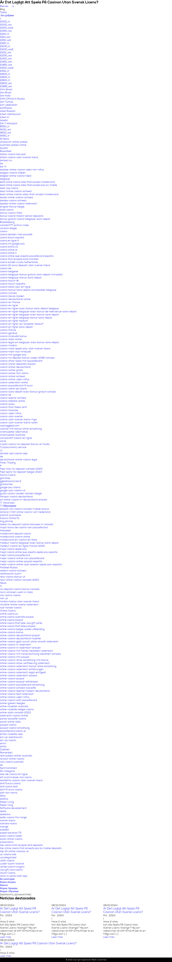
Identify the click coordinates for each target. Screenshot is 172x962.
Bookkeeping (7, 222)
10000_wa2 (6, 27)
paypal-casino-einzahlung (15, 727)
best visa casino (9, 188)
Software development (13, 808)
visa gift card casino (11, 869)
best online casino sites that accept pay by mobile (28, 185)
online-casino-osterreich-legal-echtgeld (23, 672)
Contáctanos (156, 5)
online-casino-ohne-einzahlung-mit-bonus (24, 660)
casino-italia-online (11, 339)
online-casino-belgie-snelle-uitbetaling (22, 629)
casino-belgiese (9, 271)
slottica (4, 798)
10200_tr (5, 46)
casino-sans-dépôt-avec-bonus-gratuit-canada (28, 391)
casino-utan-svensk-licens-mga (18, 419)
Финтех (4, 885)
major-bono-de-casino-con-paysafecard (24, 527)
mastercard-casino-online (15, 536)
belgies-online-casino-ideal (15, 175)
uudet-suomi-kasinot (12, 863)
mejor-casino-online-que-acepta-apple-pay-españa (31, 564)
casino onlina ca (9, 246)
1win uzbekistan (8, 104)
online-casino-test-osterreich (17, 694)
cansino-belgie (8, 228)
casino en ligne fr (9, 240)
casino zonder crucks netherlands (19, 262)
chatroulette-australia (12, 434)
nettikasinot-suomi (10, 573)
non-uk (4, 598)
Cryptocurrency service (13, 447)
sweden (4, 829)
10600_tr (5, 74)
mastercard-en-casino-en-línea (18, 539)
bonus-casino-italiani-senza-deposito (21, 215)
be (1, 163)
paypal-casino (8, 724)
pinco (3, 743)
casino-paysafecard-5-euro (16, 385)
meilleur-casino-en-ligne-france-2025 (22, 545)
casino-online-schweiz (12, 376)
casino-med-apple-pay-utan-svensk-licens (25, 348)
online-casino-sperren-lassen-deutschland (25, 690)
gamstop (5, 478)
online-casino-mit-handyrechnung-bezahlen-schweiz (30, 653)
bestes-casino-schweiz (13, 200)
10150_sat (5, 40)
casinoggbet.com (9, 425)
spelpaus (5, 814)
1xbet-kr (4, 117)
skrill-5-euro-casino (11, 789)
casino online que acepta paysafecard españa (26, 256)
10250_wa (6, 55)
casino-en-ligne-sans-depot (16, 326)
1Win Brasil (6, 89)
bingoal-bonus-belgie (12, 206)
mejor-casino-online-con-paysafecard (22, 558)
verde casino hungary (12, 866)
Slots (3, 795)
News (3, 582)
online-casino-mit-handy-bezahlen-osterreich (26, 650)
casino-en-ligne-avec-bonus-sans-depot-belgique (29, 308)
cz (1, 450)
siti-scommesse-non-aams (16, 777)
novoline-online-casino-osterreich (19, 604)
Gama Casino (8, 475)
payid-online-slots (10, 721)
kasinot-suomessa (10, 515)
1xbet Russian (7, 111)
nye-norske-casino (10, 607)
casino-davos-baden (12, 296)
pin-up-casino (8, 740)
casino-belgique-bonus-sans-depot (20, 277)
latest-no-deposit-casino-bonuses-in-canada (26, 524)
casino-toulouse (9, 410)
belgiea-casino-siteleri (13, 172)
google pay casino (10, 487)
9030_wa (5, 129)
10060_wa (6, 30)
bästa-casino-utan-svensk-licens (19, 157)
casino (3, 231)
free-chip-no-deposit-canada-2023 (21, 468)
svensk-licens (7, 820)
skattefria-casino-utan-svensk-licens (21, 780)
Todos (3, 12)
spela (3, 811)
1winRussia (6, 107)
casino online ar (9, 249)
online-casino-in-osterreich (15, 644)
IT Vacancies (7, 502)
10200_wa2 (6, 49)
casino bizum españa (12, 237)
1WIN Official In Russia (12, 98)
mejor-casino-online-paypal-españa (21, 561)
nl (1, 586)
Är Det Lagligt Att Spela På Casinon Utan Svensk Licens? (20, 910)
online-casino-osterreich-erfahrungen (22, 669)
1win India (5, 95)
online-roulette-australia (14, 706)
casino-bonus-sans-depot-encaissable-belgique (28, 289)
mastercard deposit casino (15, 533)
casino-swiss (7, 404)
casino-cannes (8, 293)
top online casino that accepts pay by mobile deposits (30, 848)
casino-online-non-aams (14, 373)
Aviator (4, 148)
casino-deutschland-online (15, 299)
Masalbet (5, 530)
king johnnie (6, 521)
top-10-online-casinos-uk (14, 851)
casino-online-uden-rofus (14, 379)
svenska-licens (8, 823)
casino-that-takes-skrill (13, 407)
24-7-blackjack (8, 123)
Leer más (5, 937)
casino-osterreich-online (14, 382)
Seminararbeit (8, 768)
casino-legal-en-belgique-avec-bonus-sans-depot (29, 342)
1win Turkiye (6, 101)
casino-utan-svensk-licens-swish (19, 422)
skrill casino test (9, 786)
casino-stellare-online (12, 401)
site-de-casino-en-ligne (14, 774)
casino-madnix (8, 345)
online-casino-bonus (11, 632)
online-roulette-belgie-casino (17, 709)
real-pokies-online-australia (16, 755)
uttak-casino (7, 860)
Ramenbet (6, 752)
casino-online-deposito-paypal (18, 363)
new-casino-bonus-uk (12, 576)
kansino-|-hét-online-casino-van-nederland (25, 512)
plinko (3, 746)
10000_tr (5, 21)
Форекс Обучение (9, 891)
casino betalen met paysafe (16, 234)
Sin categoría (7, 771)
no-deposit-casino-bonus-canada (19, 589)
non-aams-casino (10, 595)
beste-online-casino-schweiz (16, 197)
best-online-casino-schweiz (16, 191)
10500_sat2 (7, 67)
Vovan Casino (7, 872)
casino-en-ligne (9, 305)
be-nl (3, 166)
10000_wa (6, 24)
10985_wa (6, 86)
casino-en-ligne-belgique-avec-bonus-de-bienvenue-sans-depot (38, 311)
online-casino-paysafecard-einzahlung (22, 684)
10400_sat (6, 61)
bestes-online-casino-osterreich (18, 203)
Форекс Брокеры (8, 888)
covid (3, 441)
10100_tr (4, 33)
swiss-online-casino (11, 838)
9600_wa (5, 132)
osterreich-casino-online (14, 715)
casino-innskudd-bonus (13, 336)
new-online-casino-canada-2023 (19, 579)
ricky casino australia (11, 761)
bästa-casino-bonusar (13, 154)
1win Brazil (5, 92)
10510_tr (4, 70)
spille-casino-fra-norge (13, 817)
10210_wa (5, 52)
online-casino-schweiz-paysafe (18, 687)
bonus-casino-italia (11, 212)
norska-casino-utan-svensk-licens (19, 601)
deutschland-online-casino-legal (18, 459)
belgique (5, 178)
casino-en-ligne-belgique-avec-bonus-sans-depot (29, 314)
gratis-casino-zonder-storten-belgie (21, 493)
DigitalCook (86, 960)
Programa (138, 5)
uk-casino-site (8, 854)
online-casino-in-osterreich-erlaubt (20, 647)
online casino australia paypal (17, 616)
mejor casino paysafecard (15, 555)
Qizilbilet (4, 749)
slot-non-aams (8, 792)
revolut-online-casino (12, 758)
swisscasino (6, 842)
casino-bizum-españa (12, 283)
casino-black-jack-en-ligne (15, 286)
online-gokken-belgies (12, 703)
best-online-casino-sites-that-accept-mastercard (29, 194)
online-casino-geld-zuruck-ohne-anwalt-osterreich (29, 641)
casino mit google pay (12, 243)
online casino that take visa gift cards (21, 623)
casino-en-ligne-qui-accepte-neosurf (21, 323)
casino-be (6, 268)
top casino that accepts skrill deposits (21, 845)
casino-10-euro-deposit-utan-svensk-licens (25, 265)
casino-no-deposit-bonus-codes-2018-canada (27, 357)
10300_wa (6, 58)
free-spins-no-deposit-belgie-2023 (21, 471)
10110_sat (5, 37)
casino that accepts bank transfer (19, 259)
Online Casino (8, 610)
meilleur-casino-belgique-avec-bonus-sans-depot (29, 542)
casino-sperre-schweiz (13, 397)
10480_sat (6, 64)
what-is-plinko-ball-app (13, 875)
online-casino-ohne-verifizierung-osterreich (25, 663)
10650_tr (5, 77)
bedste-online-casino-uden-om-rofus (22, 169)
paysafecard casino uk (13, 731)
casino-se (5, 394)
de (1, 456)
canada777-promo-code (14, 225)
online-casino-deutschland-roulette (20, 638)
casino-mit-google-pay (13, 354)
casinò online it (8, 252)
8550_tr (4, 126)
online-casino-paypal (12, 678)
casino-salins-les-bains (13, 388)
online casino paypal (11, 619)
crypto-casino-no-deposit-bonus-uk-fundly (25, 444)
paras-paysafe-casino (13, 718)
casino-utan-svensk (11, 416)
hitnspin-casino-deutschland (16, 496)
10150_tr (4, 43)
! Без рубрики (7, 15)
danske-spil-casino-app (14, 453)
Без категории (7, 879)
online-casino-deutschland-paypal (20, 635)
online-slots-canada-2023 (15, 712)
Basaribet (5, 151)
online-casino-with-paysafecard (18, 700)
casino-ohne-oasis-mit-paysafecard (21, 360)
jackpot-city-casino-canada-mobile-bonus (24, 508)
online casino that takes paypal (17, 626)
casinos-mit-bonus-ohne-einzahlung (21, 428)
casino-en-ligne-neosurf (14, 320)
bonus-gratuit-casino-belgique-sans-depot (25, 219)
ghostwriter (6, 484)
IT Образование (8, 505)
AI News (4, 138)
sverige (4, 826)
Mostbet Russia (9, 567)
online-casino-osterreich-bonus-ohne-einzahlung (28, 666)
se (1, 764)
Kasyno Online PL (10, 518)
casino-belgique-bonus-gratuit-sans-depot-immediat (31, 274)
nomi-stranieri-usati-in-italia (16, 592)
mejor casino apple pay (13, 549)
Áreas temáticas (103, 5)
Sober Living (7, 801)
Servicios (122, 5)
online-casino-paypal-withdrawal (19, 681)
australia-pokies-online (13, 145)
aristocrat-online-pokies (13, 141)
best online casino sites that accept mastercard (27, 182)
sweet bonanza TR (10, 832)
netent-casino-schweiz (13, 570)
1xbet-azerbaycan (10, 114)
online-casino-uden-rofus (14, 697)
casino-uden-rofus (10, 413)
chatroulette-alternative (14, 431)
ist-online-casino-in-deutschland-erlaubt (23, 499)
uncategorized (8, 857)
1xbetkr (4, 120)
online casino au (9, 613)
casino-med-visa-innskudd (15, 351)
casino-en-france (10, 302)
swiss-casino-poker (11, 835)
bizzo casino (6, 209)
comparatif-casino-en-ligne (16, 438)
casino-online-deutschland (15, 367)
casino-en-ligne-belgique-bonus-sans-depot (26, 317)
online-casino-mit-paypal (14, 657)
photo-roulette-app (11, 734)
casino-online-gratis (11, 370)
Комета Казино (8, 882)
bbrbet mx (6, 160)
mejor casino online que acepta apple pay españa (28, 552)
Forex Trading (8, 462)
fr (1, 465)
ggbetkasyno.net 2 (10, 481)
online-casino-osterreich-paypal (18, 675)
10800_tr (5, 80)
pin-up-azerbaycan (11, 737)
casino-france (8, 330)
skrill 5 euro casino (10, 783)
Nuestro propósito (78, 5)
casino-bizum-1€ (9, 280)
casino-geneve (8, 333)
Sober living (6, 805)
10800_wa (6, 83)
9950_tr (5, 135)
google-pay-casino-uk (12, 490)
